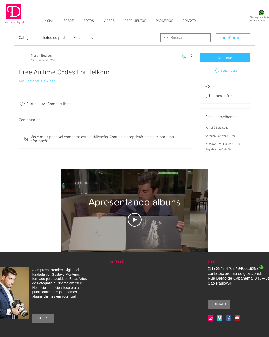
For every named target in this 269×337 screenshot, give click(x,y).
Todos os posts (55, 37)
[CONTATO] (219, 304)
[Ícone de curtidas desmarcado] (22, 104)
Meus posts (83, 37)
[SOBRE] (43, 318)
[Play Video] (135, 220)
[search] (185, 37)
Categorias (28, 37)
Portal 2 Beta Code (216, 128)
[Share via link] (55, 104)
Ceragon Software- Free (220, 136)
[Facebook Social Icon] (228, 318)
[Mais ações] (189, 56)
